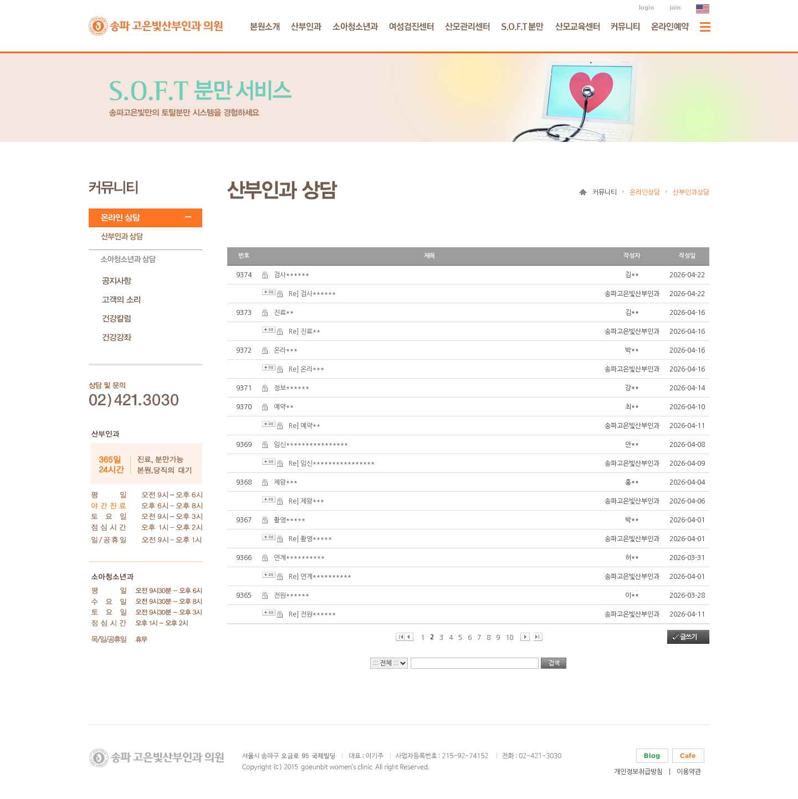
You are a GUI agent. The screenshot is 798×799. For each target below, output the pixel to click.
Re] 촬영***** (310, 539)
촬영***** (289, 520)
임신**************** (311, 444)
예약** (284, 407)
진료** (284, 312)
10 (509, 637)
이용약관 (689, 772)
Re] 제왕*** (306, 501)
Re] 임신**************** (332, 463)
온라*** (286, 350)
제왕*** (286, 482)
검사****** (291, 275)
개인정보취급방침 (638, 772)
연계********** (299, 557)
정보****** (291, 388)
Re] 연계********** (320, 576)
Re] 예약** (304, 426)
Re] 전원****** (312, 614)
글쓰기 (688, 637)
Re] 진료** (304, 331)
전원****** (291, 595)
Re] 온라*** (306, 369)
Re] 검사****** (312, 294)
